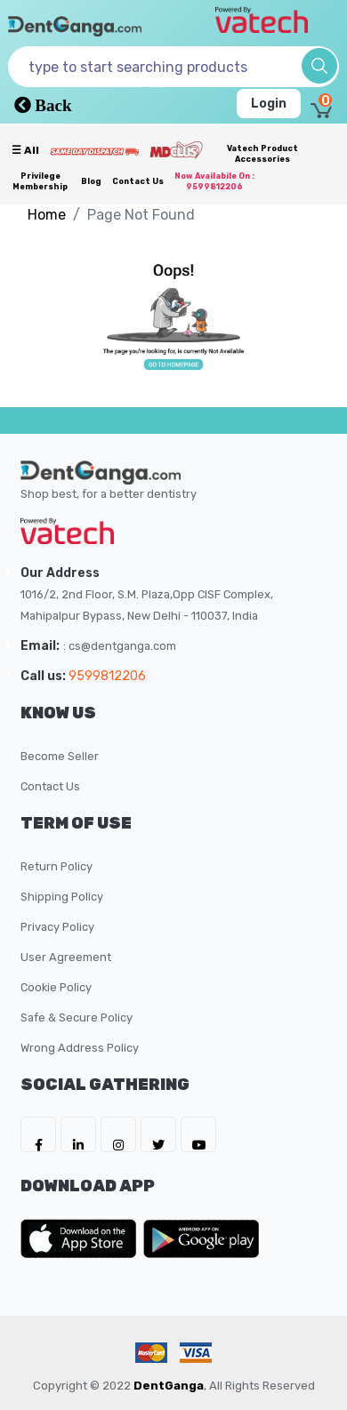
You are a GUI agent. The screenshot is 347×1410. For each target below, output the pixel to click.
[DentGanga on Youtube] (198, 1134)
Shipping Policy (61, 896)
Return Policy (56, 866)
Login (268, 103)
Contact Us (138, 181)
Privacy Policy (57, 926)
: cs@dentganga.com (119, 646)
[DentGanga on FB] (38, 1134)
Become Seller (59, 756)
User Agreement (65, 957)
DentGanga (168, 1385)
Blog (91, 181)
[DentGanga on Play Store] (201, 1238)
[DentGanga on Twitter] (158, 1134)
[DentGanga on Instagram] (118, 1134)
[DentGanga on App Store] (81, 1238)
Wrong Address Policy (79, 1047)
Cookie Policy (56, 987)
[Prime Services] (94, 151)
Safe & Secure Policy (76, 1017)
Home (47, 214)
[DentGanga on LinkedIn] (78, 1134)
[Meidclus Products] (176, 149)
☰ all (25, 150)
